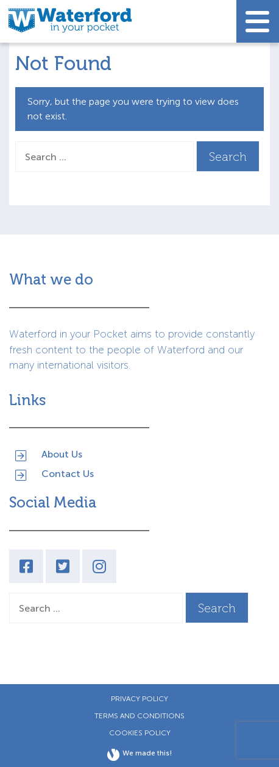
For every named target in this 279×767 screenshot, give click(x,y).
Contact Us (67, 473)
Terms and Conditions (139, 716)
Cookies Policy (140, 733)
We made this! (139, 755)
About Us (61, 454)
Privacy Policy (139, 699)
